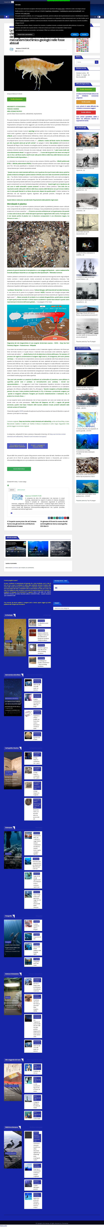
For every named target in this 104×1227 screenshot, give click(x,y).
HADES (21, 411)
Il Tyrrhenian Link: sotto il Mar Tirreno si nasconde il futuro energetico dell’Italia (36, 1005)
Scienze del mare (37, 787)
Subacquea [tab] (38, 827)
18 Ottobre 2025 (10, 1093)
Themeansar (65, 1223)
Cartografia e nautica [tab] (35, 748)
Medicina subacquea (10, 1153)
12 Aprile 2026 (10, 648)
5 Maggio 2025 (9, 781)
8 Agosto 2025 (9, 1160)
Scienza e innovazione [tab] (35, 974)
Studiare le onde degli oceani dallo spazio (15, 549)
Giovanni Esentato (10, 863)
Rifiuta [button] (75, 34)
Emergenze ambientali (37, 980)
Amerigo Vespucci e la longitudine (36, 793)
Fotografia (8, 942)
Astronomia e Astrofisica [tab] (34, 675)
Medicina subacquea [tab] (36, 1127)
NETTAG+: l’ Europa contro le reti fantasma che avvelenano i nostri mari (37, 987)
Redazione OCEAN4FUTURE (22, 48)
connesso (15, 567)
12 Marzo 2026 (9, 861)
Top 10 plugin (91, 341)
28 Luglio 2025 (57, 551)
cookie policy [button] (26, 13)
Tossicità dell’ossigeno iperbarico (36, 1187)
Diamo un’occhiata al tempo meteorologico (69, 587)
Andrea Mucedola (10, 1095)
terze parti (39, 16)
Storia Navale (8, 774)
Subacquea (8, 853)
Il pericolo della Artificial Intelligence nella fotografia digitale (37, 950)
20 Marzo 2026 (35, 551)
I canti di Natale (36, 1118)
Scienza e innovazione (37, 996)
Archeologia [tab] (47, 615)
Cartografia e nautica (10, 771)
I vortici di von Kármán (56, 549)
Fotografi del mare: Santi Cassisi (36, 963)
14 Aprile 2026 (9, 1007)
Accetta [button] (84, 34)
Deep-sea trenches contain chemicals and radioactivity (35, 421)
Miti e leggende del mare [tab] (34, 1060)
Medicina (7, 997)
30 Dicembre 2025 (10, 949)
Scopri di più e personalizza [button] (25, 34)
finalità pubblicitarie (24, 20)
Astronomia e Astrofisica (11, 698)
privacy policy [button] (61, 8)
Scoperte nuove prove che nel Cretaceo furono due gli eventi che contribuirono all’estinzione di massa (21, 523)
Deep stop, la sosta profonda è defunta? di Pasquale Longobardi (36, 1172)
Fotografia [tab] (39, 916)
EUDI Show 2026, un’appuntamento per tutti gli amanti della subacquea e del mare (37, 865)
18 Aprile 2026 (12, 551)
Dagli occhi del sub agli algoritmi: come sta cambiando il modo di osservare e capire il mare (37, 881)
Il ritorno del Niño (33, 549)
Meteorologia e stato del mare (37, 805)
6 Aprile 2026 (9, 708)
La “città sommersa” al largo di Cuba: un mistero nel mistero (36, 1087)
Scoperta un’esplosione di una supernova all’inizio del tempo (37, 702)
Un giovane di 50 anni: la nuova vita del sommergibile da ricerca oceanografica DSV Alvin (53, 523)
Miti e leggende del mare (11, 1086)
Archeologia (9, 641)
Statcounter (3, 1226)
